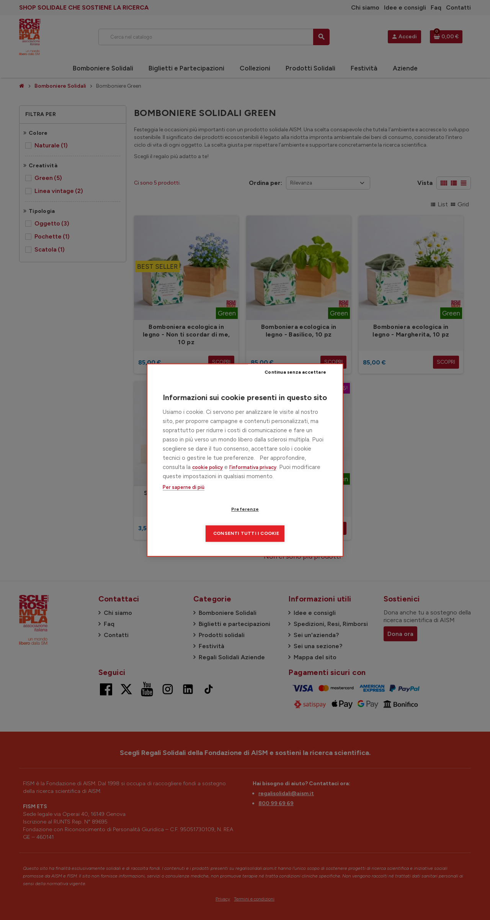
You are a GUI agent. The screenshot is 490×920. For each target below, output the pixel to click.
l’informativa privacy (252, 479)
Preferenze (201, 522)
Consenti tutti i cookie (291, 522)
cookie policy (207, 479)
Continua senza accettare (297, 384)
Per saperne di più (183, 499)
